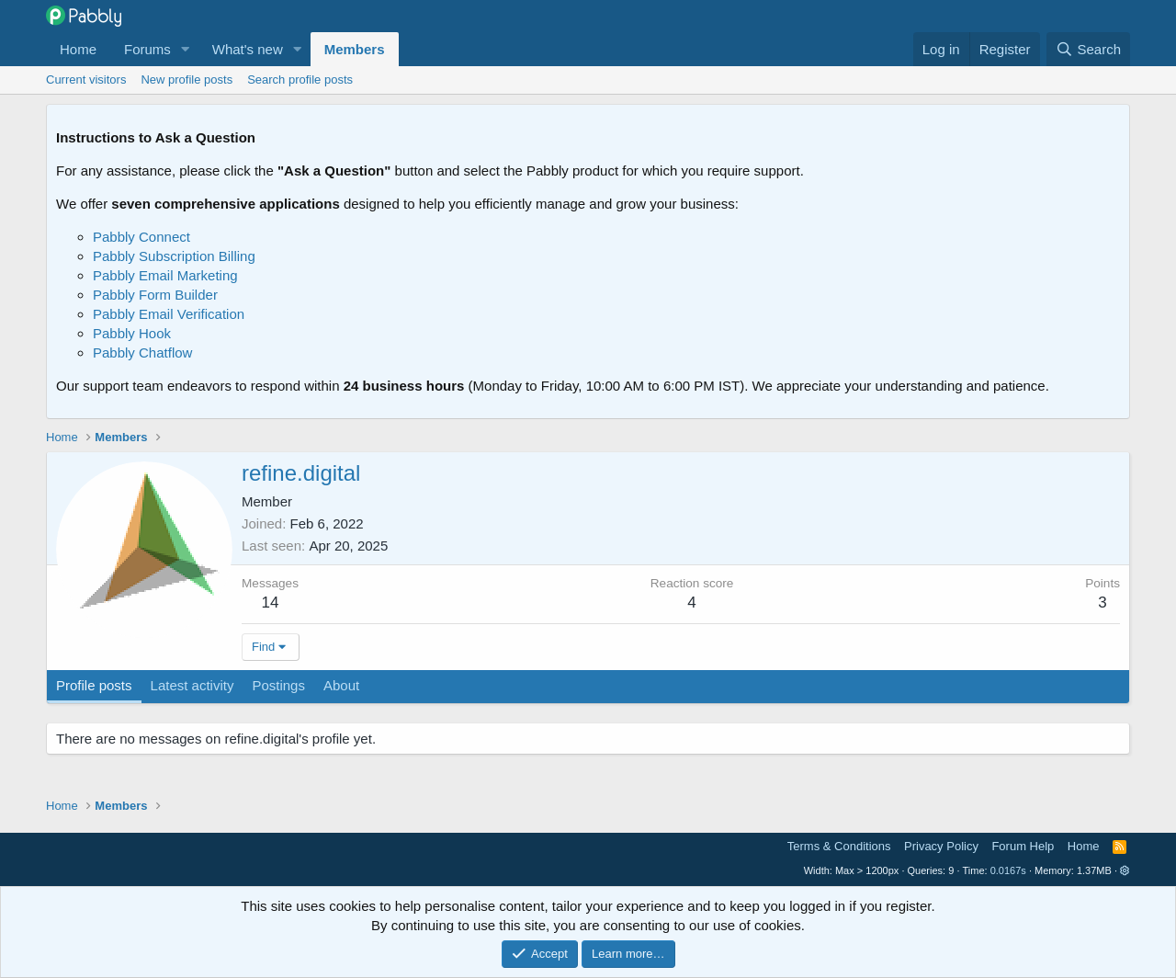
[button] (185, 49)
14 (270, 602)
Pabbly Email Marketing (165, 275)
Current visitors (86, 79)
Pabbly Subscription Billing (174, 256)
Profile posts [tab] (94, 685)
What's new (247, 49)
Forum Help (1022, 846)
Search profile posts (300, 79)
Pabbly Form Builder (155, 294)
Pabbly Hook (132, 333)
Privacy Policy (941, 846)
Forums (147, 49)
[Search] (1088, 49)
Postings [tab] (278, 685)
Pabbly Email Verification (168, 314)
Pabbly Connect (141, 236)
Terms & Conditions (839, 846)
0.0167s (1008, 870)
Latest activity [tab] (192, 685)
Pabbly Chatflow (142, 352)
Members (354, 49)
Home (78, 49)
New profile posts (186, 79)
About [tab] (341, 685)
